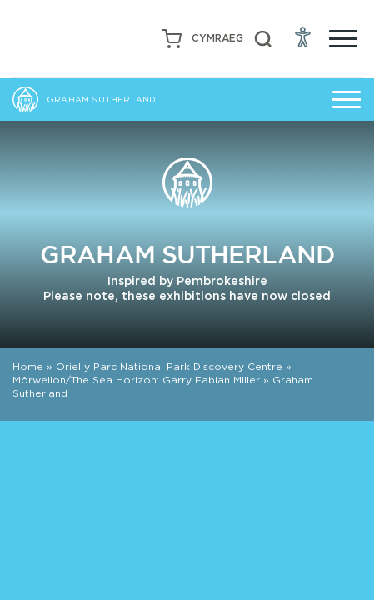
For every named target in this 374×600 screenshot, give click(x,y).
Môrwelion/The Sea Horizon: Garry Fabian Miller (136, 379)
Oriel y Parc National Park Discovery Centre (169, 366)
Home (27, 366)
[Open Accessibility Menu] (303, 37)
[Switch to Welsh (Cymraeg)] (217, 39)
